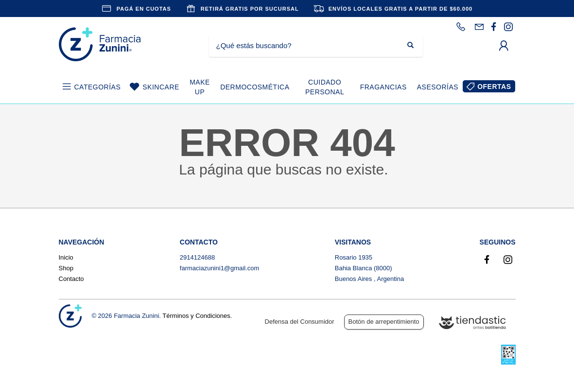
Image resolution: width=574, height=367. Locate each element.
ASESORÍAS (437, 87)
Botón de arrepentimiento (383, 321)
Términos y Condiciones (196, 315)
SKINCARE (160, 87)
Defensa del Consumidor (299, 321)
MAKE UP (200, 87)
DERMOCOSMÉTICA (254, 87)
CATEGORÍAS (97, 87)
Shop (66, 268)
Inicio (66, 257)
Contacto (71, 278)
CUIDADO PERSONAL (324, 87)
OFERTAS (494, 86)
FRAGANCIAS (383, 87)
